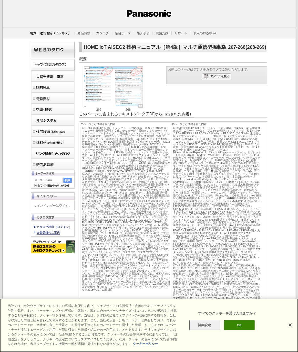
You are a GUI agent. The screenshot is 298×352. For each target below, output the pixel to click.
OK (239, 325)
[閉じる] (290, 325)
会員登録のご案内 (48, 232)
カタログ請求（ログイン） (54, 227)
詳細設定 (204, 325)
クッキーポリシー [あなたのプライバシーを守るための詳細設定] (145, 344)
